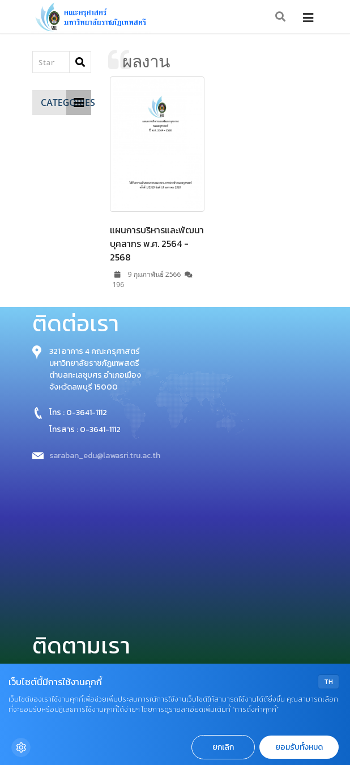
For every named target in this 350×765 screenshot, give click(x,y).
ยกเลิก (223, 747)
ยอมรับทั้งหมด (299, 747)
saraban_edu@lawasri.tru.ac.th (104, 455)
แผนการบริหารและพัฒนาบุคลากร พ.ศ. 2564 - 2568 (157, 243)
